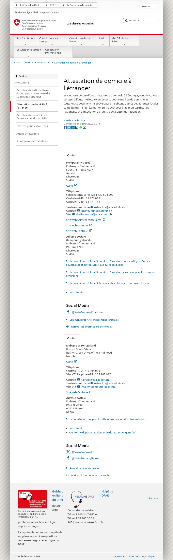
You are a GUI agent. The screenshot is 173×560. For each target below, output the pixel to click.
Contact (70, 155)
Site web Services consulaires (85, 219)
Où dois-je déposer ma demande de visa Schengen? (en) (102, 432)
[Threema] (77, 127)
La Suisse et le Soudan (28, 53)
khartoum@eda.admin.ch (96, 210)
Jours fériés (76, 292)
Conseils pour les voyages (52, 41)
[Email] (84, 127)
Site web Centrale (79, 225)
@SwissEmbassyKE (83, 452)
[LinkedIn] (73, 127)
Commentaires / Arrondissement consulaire (94, 319)
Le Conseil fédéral (29, 5)
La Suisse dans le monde (79, 5)
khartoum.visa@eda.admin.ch (94, 214)
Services (103, 41)
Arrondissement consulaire (84, 468)
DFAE (53, 5)
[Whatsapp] (81, 127)
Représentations (25, 41)
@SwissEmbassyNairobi (86, 458)
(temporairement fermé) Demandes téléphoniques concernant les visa (109, 282)
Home (17, 62)
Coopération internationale (58, 53)
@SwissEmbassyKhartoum (88, 312)
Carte (71, 185)
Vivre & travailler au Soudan (81, 41)
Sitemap (153, 498)
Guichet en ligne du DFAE (58, 495)
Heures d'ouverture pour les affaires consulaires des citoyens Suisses (107, 419)
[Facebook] (65, 127)
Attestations (43, 62)
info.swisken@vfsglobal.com (98, 386)
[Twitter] (69, 127)
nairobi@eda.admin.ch (95, 379)
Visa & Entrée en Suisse (124, 41)
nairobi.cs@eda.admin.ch (109, 207)
